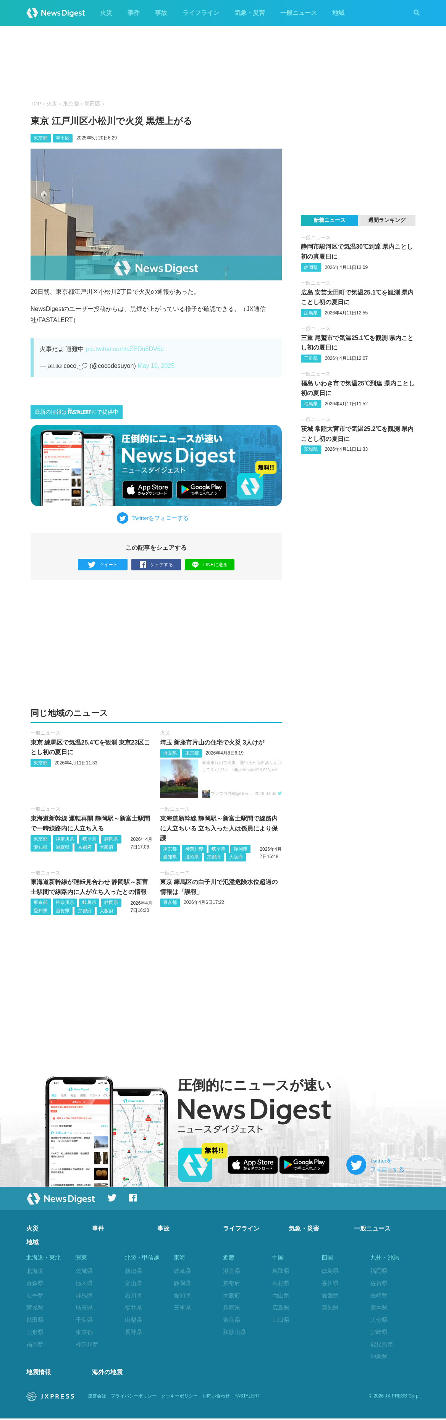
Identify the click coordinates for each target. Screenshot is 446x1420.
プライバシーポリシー (134, 1398)
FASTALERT (247, 1398)
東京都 (71, 104)
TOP (36, 104)
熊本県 (379, 1307)
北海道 (35, 1271)
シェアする (156, 565)
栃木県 (84, 1283)
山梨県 (133, 1319)
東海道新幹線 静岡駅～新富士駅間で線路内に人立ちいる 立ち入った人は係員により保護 (219, 828)
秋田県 (35, 1319)
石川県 (133, 1295)
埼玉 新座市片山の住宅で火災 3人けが (212, 742)
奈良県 (231, 1319)
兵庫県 (231, 1307)
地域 (338, 13)
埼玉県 (170, 753)
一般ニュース (298, 13)
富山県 (133, 1283)
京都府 (85, 847)
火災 (106, 13)
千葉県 (84, 1319)
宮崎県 (379, 1332)
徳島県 (330, 1271)
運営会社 (97, 1398)
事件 (134, 13)
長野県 (133, 1332)
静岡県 (111, 839)
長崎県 (379, 1295)
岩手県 (35, 1295)
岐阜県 (89, 839)
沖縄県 (379, 1356)
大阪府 (106, 847)
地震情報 (38, 1373)
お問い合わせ (216, 1398)
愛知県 (40, 847)
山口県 (280, 1319)
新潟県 (133, 1271)
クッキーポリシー (179, 1398)
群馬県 (84, 1295)
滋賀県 (62, 847)
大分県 (379, 1319)
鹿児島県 (381, 1344)
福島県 (311, 403)
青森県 (35, 1283)
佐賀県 (379, 1283)
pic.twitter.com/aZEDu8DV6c (125, 349)
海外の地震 (107, 1373)
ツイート (103, 565)
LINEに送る (210, 564)
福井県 (133, 1307)
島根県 (280, 1283)
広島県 (311, 313)
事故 (161, 13)
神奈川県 (65, 839)
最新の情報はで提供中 (76, 411)
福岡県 (379, 1271)
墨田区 (92, 104)
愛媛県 (330, 1295)
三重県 (311, 358)
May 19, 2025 (156, 366)
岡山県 (280, 1295)
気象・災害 (249, 13)
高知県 (330, 1307)
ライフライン (201, 13)
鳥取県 (280, 1271)
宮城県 (35, 1307)
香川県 (330, 1283)
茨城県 (311, 449)
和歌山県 (234, 1332)
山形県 (35, 1332)
